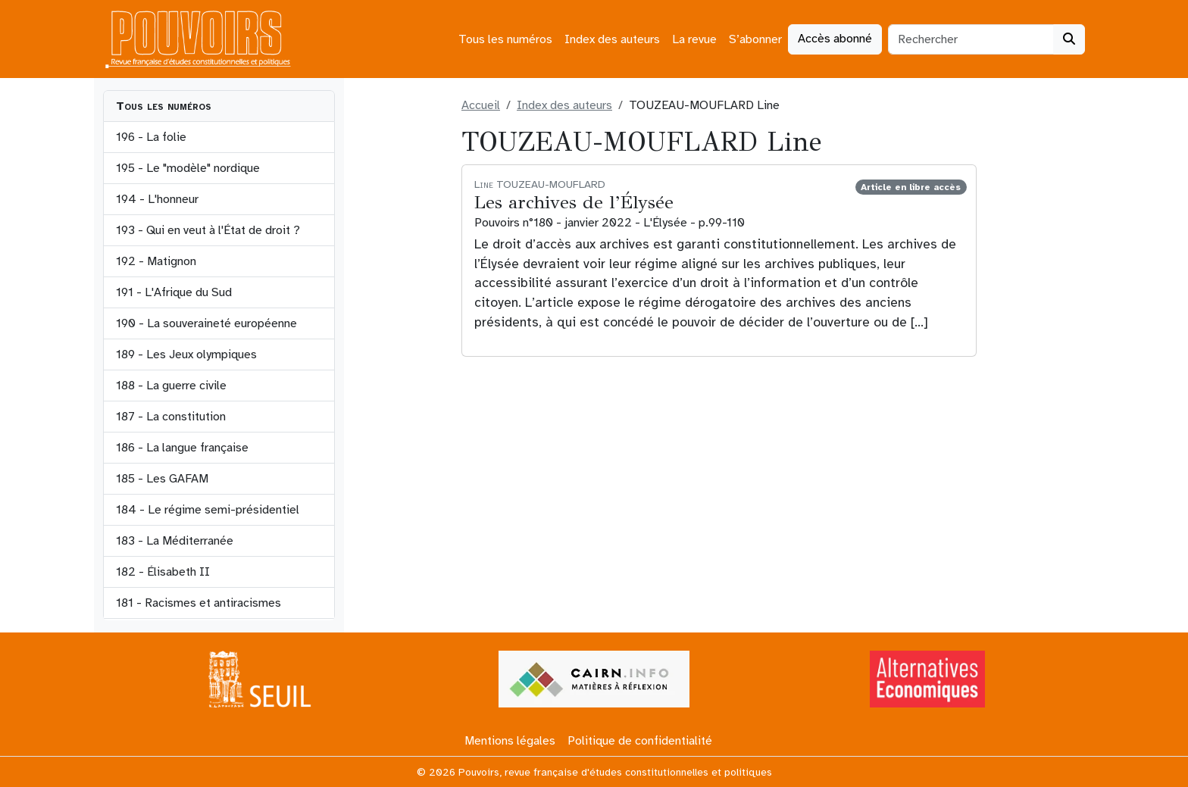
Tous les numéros (505, 39)
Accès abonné (835, 38)
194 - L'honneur (157, 199)
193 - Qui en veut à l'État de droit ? (208, 230)
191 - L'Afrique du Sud (174, 292)
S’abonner (755, 39)
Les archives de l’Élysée (574, 202)
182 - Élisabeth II (163, 571)
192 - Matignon (156, 261)
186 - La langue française (182, 447)
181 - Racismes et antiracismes (198, 603)
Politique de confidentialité (639, 740)
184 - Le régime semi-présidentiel (207, 509)
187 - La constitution (171, 416)
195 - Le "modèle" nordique (188, 168)
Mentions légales (509, 740)
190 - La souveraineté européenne (206, 323)
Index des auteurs (612, 39)
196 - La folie (151, 137)
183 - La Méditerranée (174, 540)
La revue (694, 39)
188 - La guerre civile (171, 385)
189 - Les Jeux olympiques (186, 354)
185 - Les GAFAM (162, 478)
